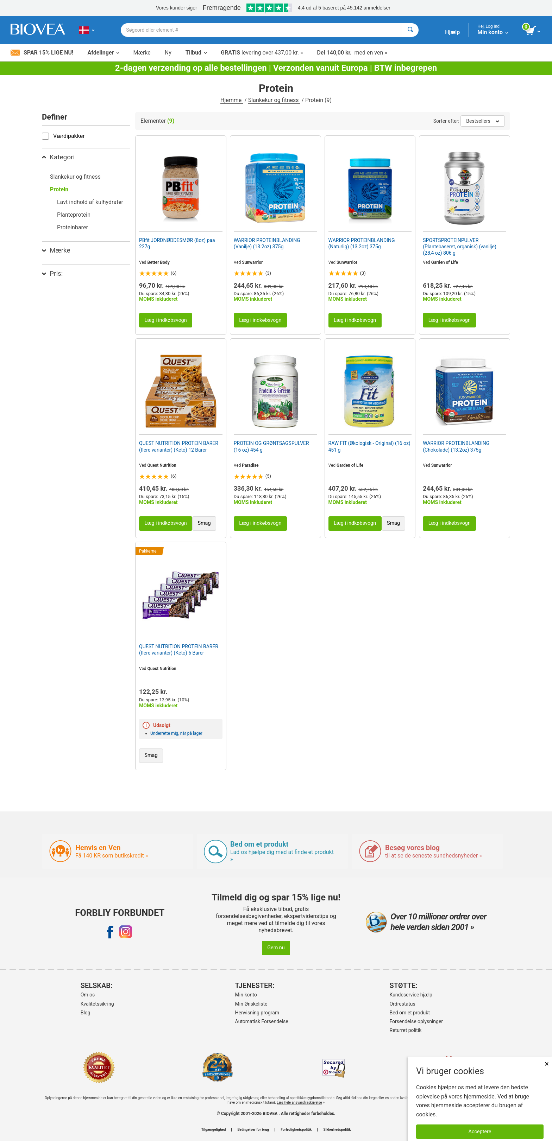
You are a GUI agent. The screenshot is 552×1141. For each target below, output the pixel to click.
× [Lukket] (547, 1063)
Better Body (159, 262)
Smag (204, 523)
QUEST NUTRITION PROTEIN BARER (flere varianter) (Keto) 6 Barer (178, 650)
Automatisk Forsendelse (261, 1021)
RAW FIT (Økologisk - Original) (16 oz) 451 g (369, 446)
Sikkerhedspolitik (337, 1130)
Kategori (58, 157)
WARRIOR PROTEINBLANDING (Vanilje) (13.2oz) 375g (267, 243)
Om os (88, 994)
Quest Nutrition (162, 465)
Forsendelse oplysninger (416, 1021)
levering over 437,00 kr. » (262, 52)
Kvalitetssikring (97, 1004)
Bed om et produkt (410, 1012)
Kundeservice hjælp (411, 994)
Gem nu (276, 948)
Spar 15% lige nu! (42, 52)
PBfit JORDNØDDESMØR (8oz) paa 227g (177, 243)
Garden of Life (444, 262)
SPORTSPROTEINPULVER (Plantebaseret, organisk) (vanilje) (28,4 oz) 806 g (459, 246)
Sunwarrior (252, 262)
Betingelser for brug (253, 1130)
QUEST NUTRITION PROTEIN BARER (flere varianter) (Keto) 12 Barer (178, 446)
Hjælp (452, 32)
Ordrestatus (402, 1004)
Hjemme (231, 100)
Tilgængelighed (213, 1130)
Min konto (246, 994)
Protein (59, 189)
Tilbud (196, 52)
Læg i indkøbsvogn (165, 320)
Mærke (141, 52)
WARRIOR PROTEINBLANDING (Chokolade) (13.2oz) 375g (456, 446)
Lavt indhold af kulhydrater (90, 202)
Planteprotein (73, 214)
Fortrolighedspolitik (296, 1130)
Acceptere (480, 1132)
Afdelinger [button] (103, 52)
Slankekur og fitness (274, 100)
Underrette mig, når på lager (176, 733)
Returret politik (406, 1030)
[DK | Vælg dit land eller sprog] (86, 30)
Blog (85, 1012)
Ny (168, 52)
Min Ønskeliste (251, 1004)
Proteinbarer (72, 227)
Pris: (52, 273)
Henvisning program (257, 1012)
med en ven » (352, 52)
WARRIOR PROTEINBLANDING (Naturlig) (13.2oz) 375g (361, 243)
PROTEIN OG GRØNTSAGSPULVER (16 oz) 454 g (271, 446)
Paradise (250, 465)
